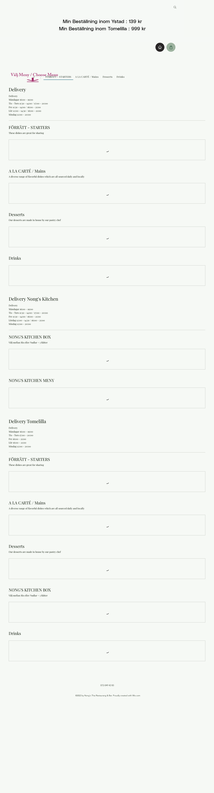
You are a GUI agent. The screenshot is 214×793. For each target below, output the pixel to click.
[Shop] (170, 47)
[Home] (159, 47)
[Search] (175, 7)
